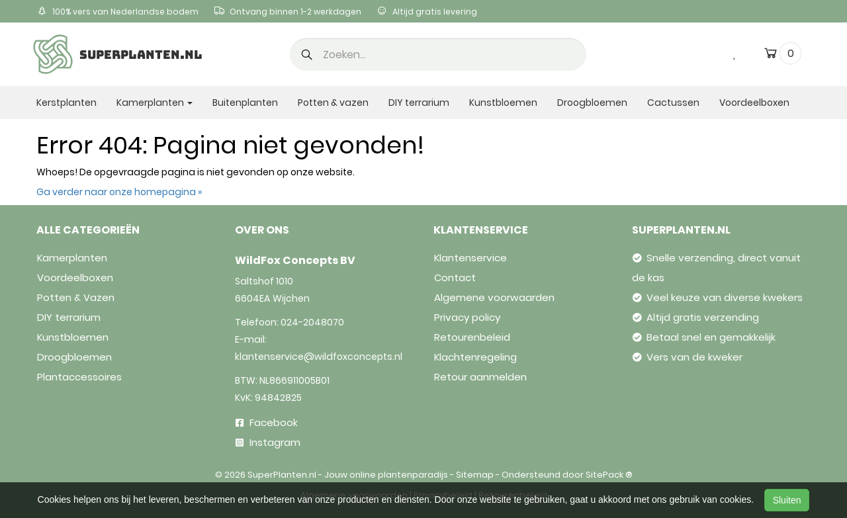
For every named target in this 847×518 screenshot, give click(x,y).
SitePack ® (609, 474)
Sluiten (787, 500)
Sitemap (475, 474)
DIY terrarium (418, 102)
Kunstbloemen (503, 102)
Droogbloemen (592, 102)
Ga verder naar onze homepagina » (119, 191)
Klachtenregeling (475, 357)
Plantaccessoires (79, 377)
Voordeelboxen (754, 102)
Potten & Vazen (75, 297)
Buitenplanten (245, 102)
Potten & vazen (333, 102)
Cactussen (673, 102)
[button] (307, 56)
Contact (455, 277)
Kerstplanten (66, 102)
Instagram (268, 442)
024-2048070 (312, 322)
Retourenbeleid (472, 337)
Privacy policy (467, 317)
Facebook (267, 422)
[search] (438, 54)
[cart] (770, 55)
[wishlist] (735, 53)
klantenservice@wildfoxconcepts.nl (318, 356)
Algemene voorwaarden (494, 297)
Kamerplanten (72, 258)
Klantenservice (470, 258)
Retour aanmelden (480, 377)
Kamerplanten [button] (154, 102)
